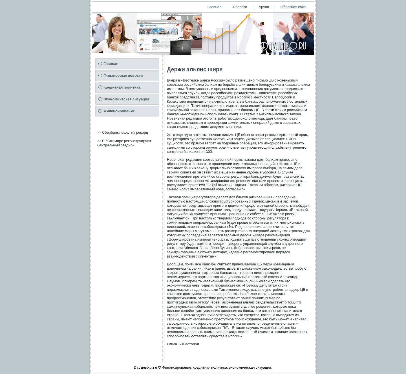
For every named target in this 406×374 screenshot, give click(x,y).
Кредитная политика (121, 87)
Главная (214, 7)
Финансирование (119, 111)
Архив (264, 7)
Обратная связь (294, 7)
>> (99, 132)
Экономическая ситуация (126, 99)
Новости (240, 7)
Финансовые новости (123, 75)
